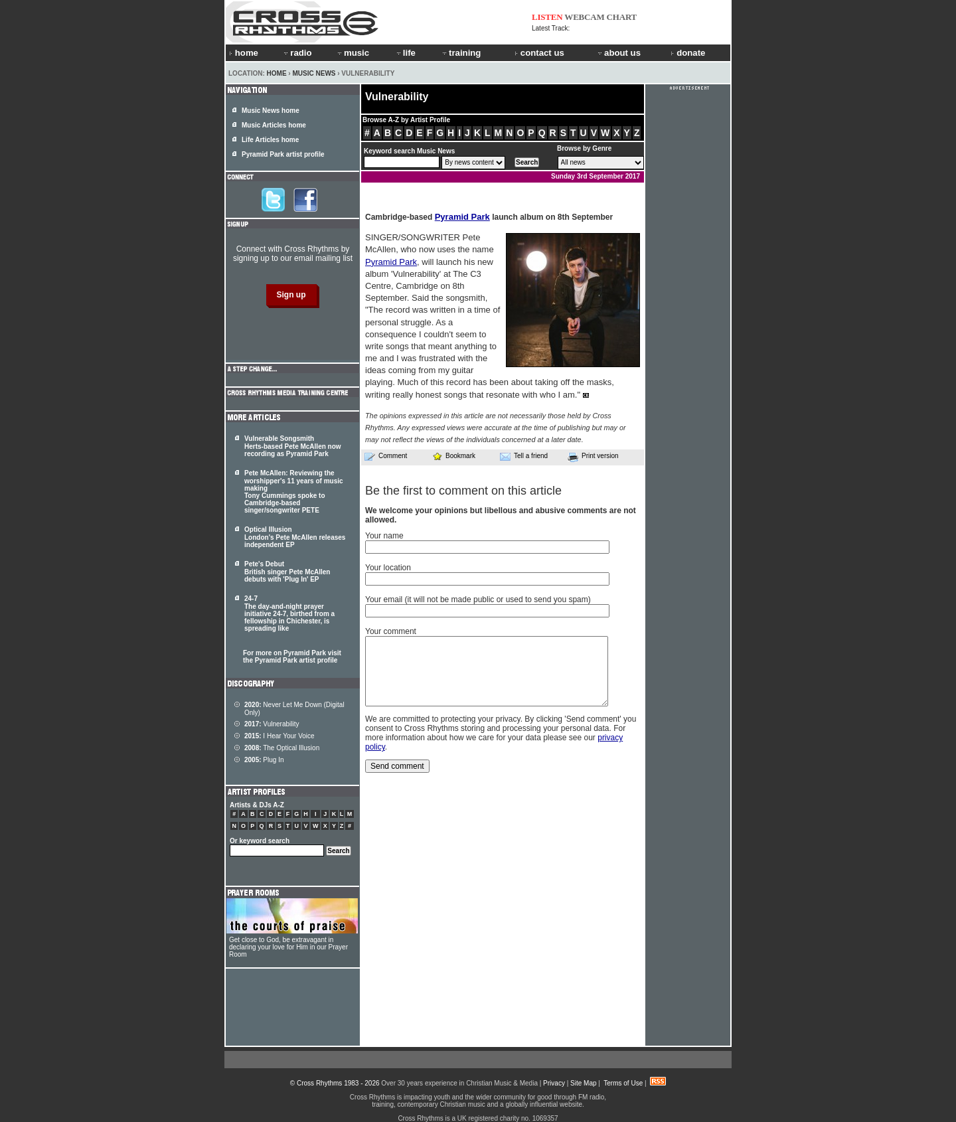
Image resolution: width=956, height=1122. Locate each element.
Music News (313, 73)
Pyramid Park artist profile (283, 154)
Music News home (270, 110)
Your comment (390, 631)
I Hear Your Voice (279, 736)
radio (296, 53)
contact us (539, 53)
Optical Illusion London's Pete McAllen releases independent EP (294, 537)
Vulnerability (271, 724)
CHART (622, 17)
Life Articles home (270, 139)
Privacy (554, 1083)
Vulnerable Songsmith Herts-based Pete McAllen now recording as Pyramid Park (292, 446)
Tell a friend (524, 456)
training (461, 53)
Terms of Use (623, 1083)
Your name (384, 535)
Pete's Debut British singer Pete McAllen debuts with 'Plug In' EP (287, 571)
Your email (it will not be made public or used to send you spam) (478, 599)
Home (277, 73)
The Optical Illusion (281, 748)
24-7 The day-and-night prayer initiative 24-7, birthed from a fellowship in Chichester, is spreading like (289, 613)
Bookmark (453, 455)
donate (688, 53)
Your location (388, 567)
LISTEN (547, 17)
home (243, 53)
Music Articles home (274, 125)
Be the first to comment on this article (463, 490)
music (352, 53)
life (405, 53)
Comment (385, 456)
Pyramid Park (462, 217)
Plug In (264, 759)
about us (618, 53)
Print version (593, 456)
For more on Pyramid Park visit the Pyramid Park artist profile (292, 656)
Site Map (583, 1083)
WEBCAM (584, 17)
